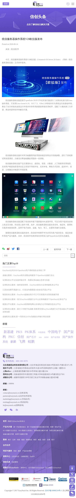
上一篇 (45, 249)
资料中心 (6, 456)
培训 (15, 451)
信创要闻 (15, 462)
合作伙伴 (6, 445)
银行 (9, 440)
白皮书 (32, 456)
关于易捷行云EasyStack (36, 468)
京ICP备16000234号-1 (53, 491)
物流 (39, 440)
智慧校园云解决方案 (41, 430)
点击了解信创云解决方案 (38, 24)
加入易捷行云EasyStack (53, 468)
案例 (5, 440)
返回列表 (57, 249)
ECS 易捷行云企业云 (10, 430)
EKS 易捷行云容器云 (25, 430)
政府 (43, 440)
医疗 (53, 440)
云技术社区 (15, 456)
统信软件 (15, 49)
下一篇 (69, 249)
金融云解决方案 (8, 434)
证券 (14, 440)
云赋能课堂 (24, 456)
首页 (5, 421)
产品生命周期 (27, 451)
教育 (35, 440)
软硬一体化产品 (55, 427)
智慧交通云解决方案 (56, 430)
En (68, 4)
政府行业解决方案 (21, 434)
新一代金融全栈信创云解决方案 (38, 427)
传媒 (18, 440)
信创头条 (6, 462)
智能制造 (29, 440)
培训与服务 (7, 451)
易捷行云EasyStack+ (11, 468)
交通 (48, 440)
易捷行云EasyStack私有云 (16, 421)
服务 (19, 451)
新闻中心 (24, 468)
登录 (6, 4)
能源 (23, 440)
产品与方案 (7, 427)
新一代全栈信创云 (19, 427)
